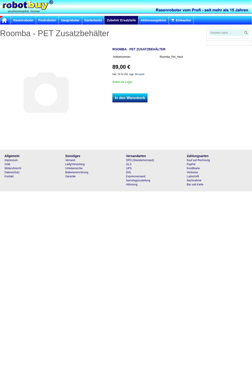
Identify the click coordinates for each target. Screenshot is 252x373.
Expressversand (135, 176)
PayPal (191, 164)
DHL (128, 172)
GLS (128, 164)
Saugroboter (70, 20)
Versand (139, 74)
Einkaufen (181, 20)
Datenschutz (12, 172)
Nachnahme (194, 180)
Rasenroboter (23, 20)
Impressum (11, 160)
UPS (129, 168)
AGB (7, 164)
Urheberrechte (74, 168)
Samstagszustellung (138, 180)
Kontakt (9, 176)
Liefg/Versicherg (75, 164)
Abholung (131, 184)
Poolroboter (47, 20)
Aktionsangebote (153, 20)
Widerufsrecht (12, 168)
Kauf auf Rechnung (198, 160)
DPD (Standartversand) (140, 160)
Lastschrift (193, 176)
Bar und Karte (195, 184)
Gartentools (93, 20)
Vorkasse (192, 172)
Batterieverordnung (76, 172)
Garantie (70, 176)
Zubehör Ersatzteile (121, 20)
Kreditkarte (193, 168)
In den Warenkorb (130, 98)
